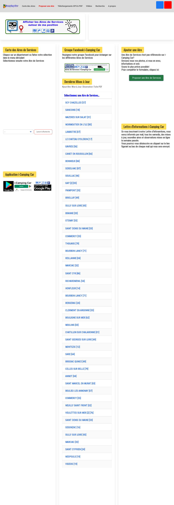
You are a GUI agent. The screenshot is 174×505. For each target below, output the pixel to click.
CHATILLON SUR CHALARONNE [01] (81, 332)
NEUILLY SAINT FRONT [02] (77, 405)
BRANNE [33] (71, 213)
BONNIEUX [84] (72, 161)
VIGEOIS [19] (70, 464)
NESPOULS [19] (72, 456)
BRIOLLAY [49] (71, 197)
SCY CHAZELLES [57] (75, 102)
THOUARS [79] (71, 243)
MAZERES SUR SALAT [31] (77, 117)
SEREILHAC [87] (72, 168)
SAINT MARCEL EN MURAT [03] (79, 383)
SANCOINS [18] (72, 110)
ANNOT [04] (70, 376)
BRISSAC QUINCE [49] (75, 361)
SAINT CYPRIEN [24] (74, 449)
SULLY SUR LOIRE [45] (75, 205)
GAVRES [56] (70, 146)
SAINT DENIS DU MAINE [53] (78, 228)
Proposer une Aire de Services (146, 77)
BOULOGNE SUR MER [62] (76, 317)
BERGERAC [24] (72, 303)
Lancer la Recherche (43, 132)
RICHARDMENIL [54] (74, 281)
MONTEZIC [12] (72, 347)
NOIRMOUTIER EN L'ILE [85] (78, 124)
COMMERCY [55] (72, 236)
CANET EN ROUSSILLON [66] (78, 153)
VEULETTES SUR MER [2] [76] (78, 412)
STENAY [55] (70, 220)
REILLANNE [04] (72, 258)
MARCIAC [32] (71, 265)
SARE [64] (69, 354)
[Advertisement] (27, 153)
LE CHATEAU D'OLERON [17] (78, 139)
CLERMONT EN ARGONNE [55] (79, 310)
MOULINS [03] (71, 325)
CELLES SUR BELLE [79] (76, 368)
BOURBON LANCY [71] (75, 251)
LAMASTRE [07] (72, 132)
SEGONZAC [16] (72, 427)
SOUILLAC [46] (71, 175)
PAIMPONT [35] (72, 190)
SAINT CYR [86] (72, 273)
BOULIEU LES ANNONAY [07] (78, 390)
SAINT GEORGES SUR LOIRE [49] (80, 339)
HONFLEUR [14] (72, 288)
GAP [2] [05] (70, 183)
